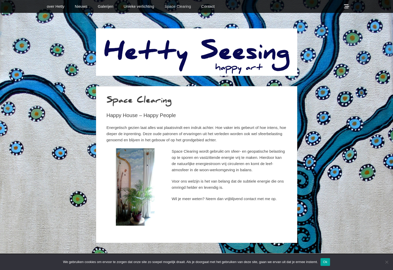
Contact (208, 6)
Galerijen (105, 6)
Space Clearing (177, 6)
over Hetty (56, 6)
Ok (325, 262)
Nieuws (81, 6)
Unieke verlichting (139, 6)
